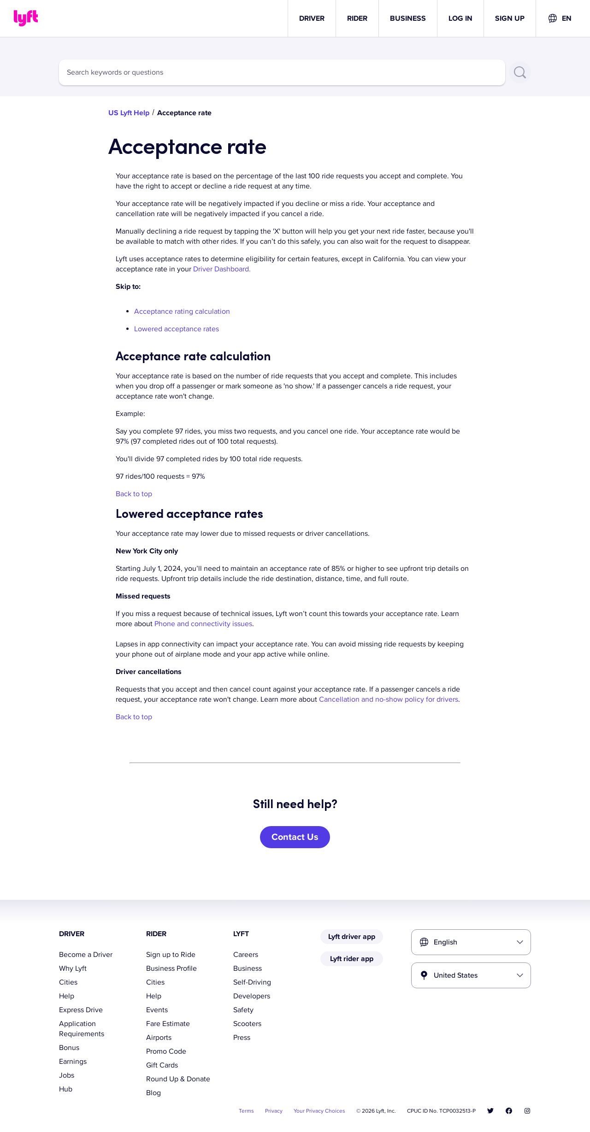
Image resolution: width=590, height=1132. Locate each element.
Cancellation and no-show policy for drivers (388, 699)
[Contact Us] (295, 837)
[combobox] (559, 18)
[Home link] (26, 18)
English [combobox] (445, 942)
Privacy (274, 1111)
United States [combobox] (456, 975)
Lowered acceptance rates (176, 329)
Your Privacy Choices (319, 1111)
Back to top (134, 494)
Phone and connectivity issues (203, 623)
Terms (246, 1111)
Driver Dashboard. (222, 269)
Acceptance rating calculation (182, 311)
